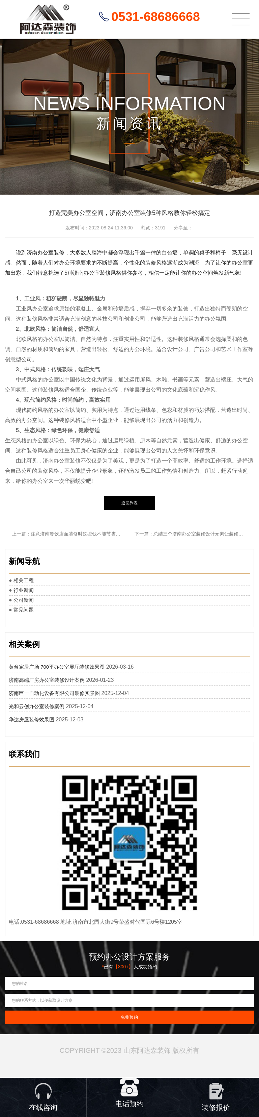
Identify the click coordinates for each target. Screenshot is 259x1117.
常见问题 (23, 610)
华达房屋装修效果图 (31, 719)
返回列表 (129, 503)
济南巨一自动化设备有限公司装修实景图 (54, 693)
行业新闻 (23, 590)
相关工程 (23, 580)
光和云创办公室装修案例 (36, 706)
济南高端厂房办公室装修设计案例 (47, 680)
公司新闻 (23, 600)
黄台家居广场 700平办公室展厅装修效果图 (57, 667)
